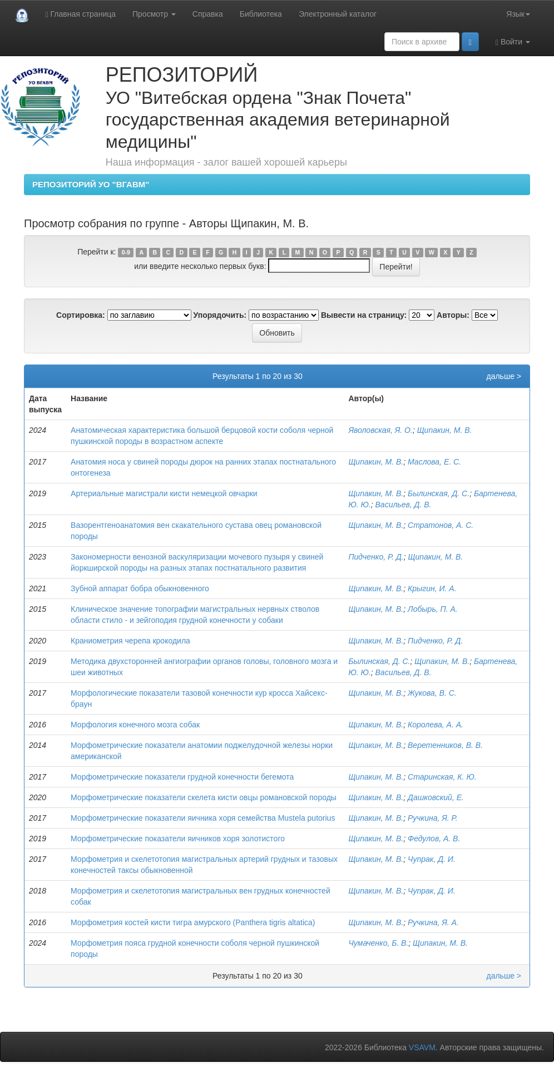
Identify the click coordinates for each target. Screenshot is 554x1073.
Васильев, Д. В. (403, 504)
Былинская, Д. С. (438, 493)
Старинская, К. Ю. (442, 776)
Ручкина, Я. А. (433, 922)
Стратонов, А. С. (440, 525)
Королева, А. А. (435, 724)
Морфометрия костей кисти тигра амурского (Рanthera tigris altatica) (193, 922)
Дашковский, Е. (436, 797)
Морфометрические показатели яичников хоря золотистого (178, 838)
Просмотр (154, 13)
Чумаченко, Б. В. (378, 943)
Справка (207, 13)
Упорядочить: (220, 315)
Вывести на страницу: (364, 315)
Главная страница (80, 14)
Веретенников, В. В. (445, 745)
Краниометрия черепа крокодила (130, 640)
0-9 (126, 252)
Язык (518, 13)
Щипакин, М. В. (444, 430)
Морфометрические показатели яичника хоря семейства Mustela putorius (203, 818)
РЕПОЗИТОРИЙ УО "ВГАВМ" (90, 184)
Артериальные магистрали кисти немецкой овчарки (164, 493)
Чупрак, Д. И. (432, 859)
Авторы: (453, 315)
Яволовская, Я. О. (380, 430)
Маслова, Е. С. (434, 461)
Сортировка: (80, 315)
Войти (513, 42)
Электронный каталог (338, 13)
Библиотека (261, 13)
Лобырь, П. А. (433, 609)
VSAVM (422, 1047)
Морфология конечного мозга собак (135, 724)
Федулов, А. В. (434, 838)
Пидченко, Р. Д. (375, 556)
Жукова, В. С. (432, 692)
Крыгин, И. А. (432, 588)
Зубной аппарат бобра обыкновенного (140, 588)
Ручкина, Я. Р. (433, 818)
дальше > (503, 376)
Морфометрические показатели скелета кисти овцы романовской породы (204, 797)
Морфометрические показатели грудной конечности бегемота (182, 776)
